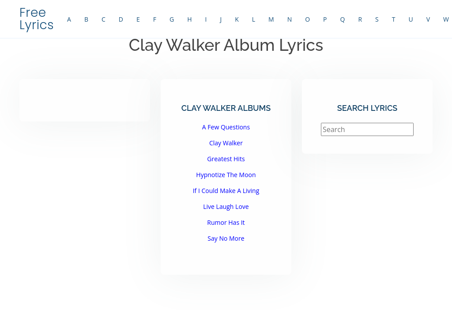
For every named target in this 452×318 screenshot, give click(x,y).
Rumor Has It (226, 222)
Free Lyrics (36, 19)
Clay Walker (226, 143)
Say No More (225, 238)
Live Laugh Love (226, 206)
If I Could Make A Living (226, 190)
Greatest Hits (226, 159)
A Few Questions (226, 127)
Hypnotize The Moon (226, 174)
